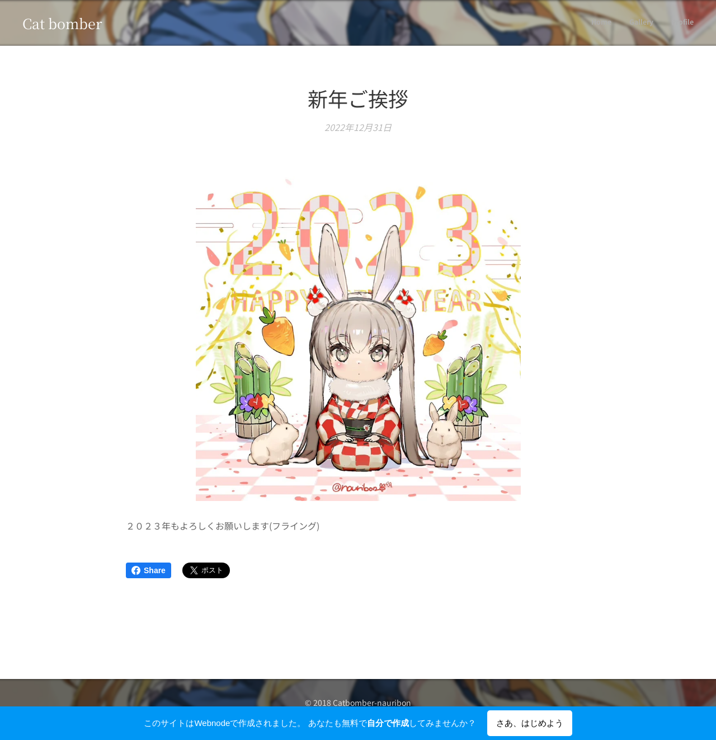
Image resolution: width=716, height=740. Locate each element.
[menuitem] (661, 23)
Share (148, 570)
